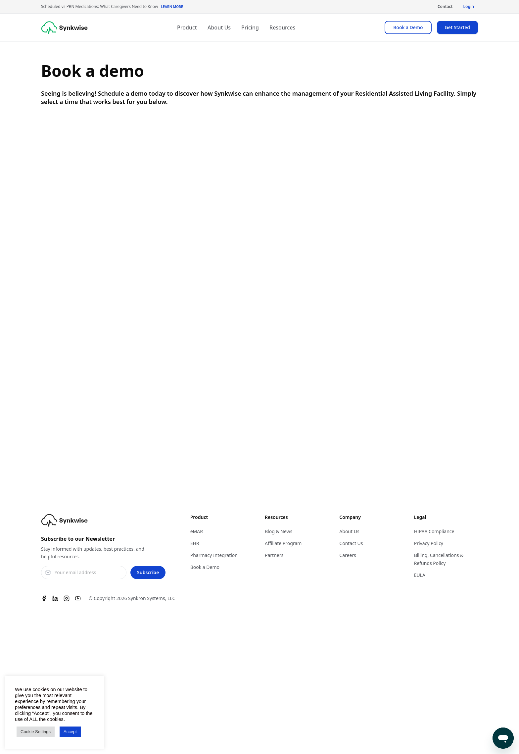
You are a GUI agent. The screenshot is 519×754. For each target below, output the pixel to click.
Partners (274, 555)
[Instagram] (67, 598)
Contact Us (351, 543)
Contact (445, 6)
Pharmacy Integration (214, 555)
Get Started (457, 27)
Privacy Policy (428, 543)
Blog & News (278, 531)
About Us (219, 27)
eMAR (196, 531)
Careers (347, 555)
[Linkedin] (55, 598)
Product (187, 27)
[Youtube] (78, 598)
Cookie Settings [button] (36, 731)
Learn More (172, 6)
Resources (282, 27)
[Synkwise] (64, 27)
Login (468, 6)
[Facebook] (44, 598)
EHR (194, 543)
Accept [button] (70, 731)
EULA (419, 575)
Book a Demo (408, 27)
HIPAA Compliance (434, 531)
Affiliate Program (283, 543)
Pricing (250, 27)
